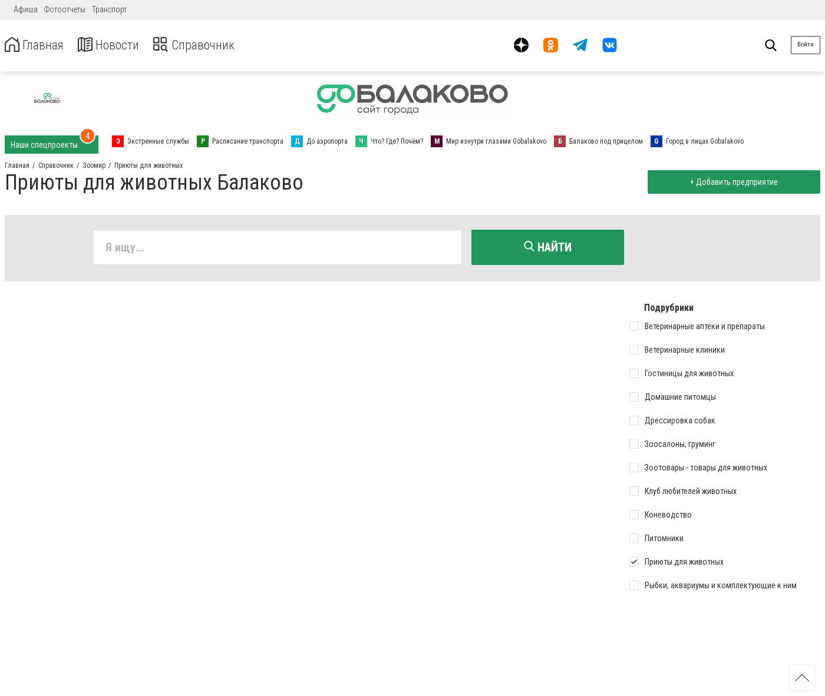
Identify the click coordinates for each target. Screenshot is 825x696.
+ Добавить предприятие (732, 182)
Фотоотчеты (64, 9)
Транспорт (109, 9)
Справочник (208, 45)
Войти (805, 44)
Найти (548, 247)
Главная (37, 45)
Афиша (26, 9)
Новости (117, 45)
